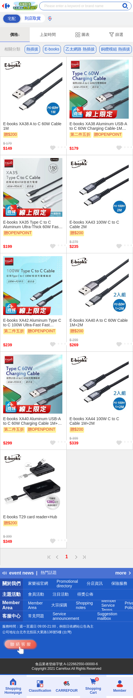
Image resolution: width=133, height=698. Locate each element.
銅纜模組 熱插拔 (115, 49)
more (123, 572)
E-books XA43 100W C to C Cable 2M (94, 224)
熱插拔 (32, 49)
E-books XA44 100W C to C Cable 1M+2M (94, 421)
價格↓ (15, 34)
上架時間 (48, 34)
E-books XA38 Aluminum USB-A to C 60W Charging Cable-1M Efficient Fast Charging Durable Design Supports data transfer (98, 126)
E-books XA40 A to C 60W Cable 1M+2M (99, 322)
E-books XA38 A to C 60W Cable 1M (32, 126)
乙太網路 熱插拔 (80, 49)
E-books (52, 49)
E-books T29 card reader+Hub (30, 517)
